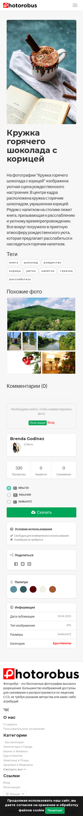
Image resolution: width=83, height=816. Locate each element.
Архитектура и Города (17, 746)
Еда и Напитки (62, 643)
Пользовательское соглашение (24, 728)
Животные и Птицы (16, 760)
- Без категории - (14, 742)
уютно (31, 271)
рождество (52, 262)
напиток (47, 271)
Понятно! (55, 810)
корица (15, 271)
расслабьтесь (20, 279)
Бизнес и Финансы (15, 751)
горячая (66, 271)
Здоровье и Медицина (18, 764)
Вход (50, 422)
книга (13, 262)
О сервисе (10, 724)
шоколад (31, 262)
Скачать (41, 512)
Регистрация (37, 422)
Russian (15, 794)
